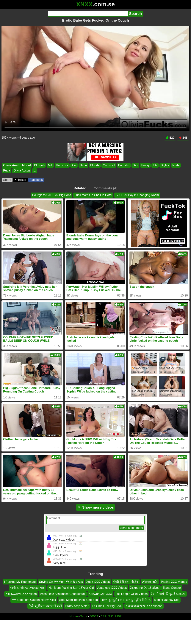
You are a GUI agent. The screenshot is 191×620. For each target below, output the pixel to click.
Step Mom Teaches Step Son (78, 599)
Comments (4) (106, 188)
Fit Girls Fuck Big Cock (107, 606)
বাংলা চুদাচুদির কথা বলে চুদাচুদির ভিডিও (126, 599)
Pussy (145, 165)
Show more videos (95, 507)
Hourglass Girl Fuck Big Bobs (51, 195)
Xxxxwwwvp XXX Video (21, 593)
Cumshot (109, 165)
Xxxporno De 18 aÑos (144, 587)
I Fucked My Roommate (20, 581)
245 (183, 137)
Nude (175, 165)
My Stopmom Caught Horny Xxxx (34, 599)
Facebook (36, 179)
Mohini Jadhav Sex (166, 599)
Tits (155, 165)
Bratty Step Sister (77, 606)
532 (170, 137)
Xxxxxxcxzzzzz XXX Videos (144, 606)
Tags (83, 616)
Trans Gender (172, 587)
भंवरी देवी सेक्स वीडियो (125, 581)
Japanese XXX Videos (112, 587)
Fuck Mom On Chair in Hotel (93, 195)
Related (79, 188)
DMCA (94, 616)
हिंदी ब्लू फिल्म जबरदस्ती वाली (45, 606)
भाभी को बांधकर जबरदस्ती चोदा (27, 587)
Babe (83, 165)
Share (7, 179)
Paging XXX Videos (174, 581)
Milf (50, 165)
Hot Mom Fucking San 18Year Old (71, 587)
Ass (74, 165)
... (34, 170)
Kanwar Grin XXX (100, 593)
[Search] (88, 14)
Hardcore (62, 165)
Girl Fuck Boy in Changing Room (137, 195)
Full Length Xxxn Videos (131, 593)
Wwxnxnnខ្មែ (150, 581)
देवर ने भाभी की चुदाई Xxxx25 (168, 593)
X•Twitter (20, 179)
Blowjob (39, 165)
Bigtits (165, 165)
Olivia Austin (21, 170)
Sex (135, 165)
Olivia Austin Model (17, 165)
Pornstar (123, 165)
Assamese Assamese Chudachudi (62, 593)
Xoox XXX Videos (98, 581)
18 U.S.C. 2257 (111, 616)
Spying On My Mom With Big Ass (61, 581)
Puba (6, 170)
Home (74, 616)
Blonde (95, 165)
